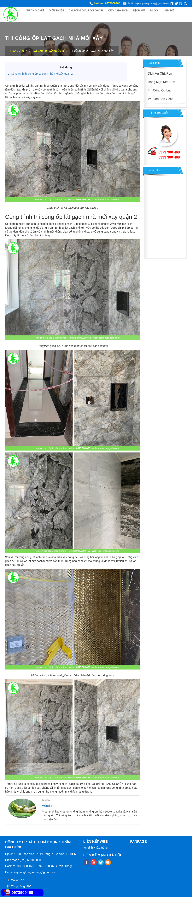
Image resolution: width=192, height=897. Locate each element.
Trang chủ (17, 50)
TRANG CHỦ (35, 10)
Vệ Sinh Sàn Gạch (160, 99)
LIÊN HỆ (168, 10)
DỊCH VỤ (139, 10)
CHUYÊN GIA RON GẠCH (85, 10)
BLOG (154, 10)
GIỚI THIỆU (56, 10)
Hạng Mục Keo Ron (161, 82)
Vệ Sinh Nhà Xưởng (95, 847)
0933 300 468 (169, 157)
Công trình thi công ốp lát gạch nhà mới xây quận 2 (42, 73)
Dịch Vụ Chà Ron (160, 73)
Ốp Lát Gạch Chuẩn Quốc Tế (47, 50)
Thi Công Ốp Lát (159, 90)
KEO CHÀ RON (118, 10)
